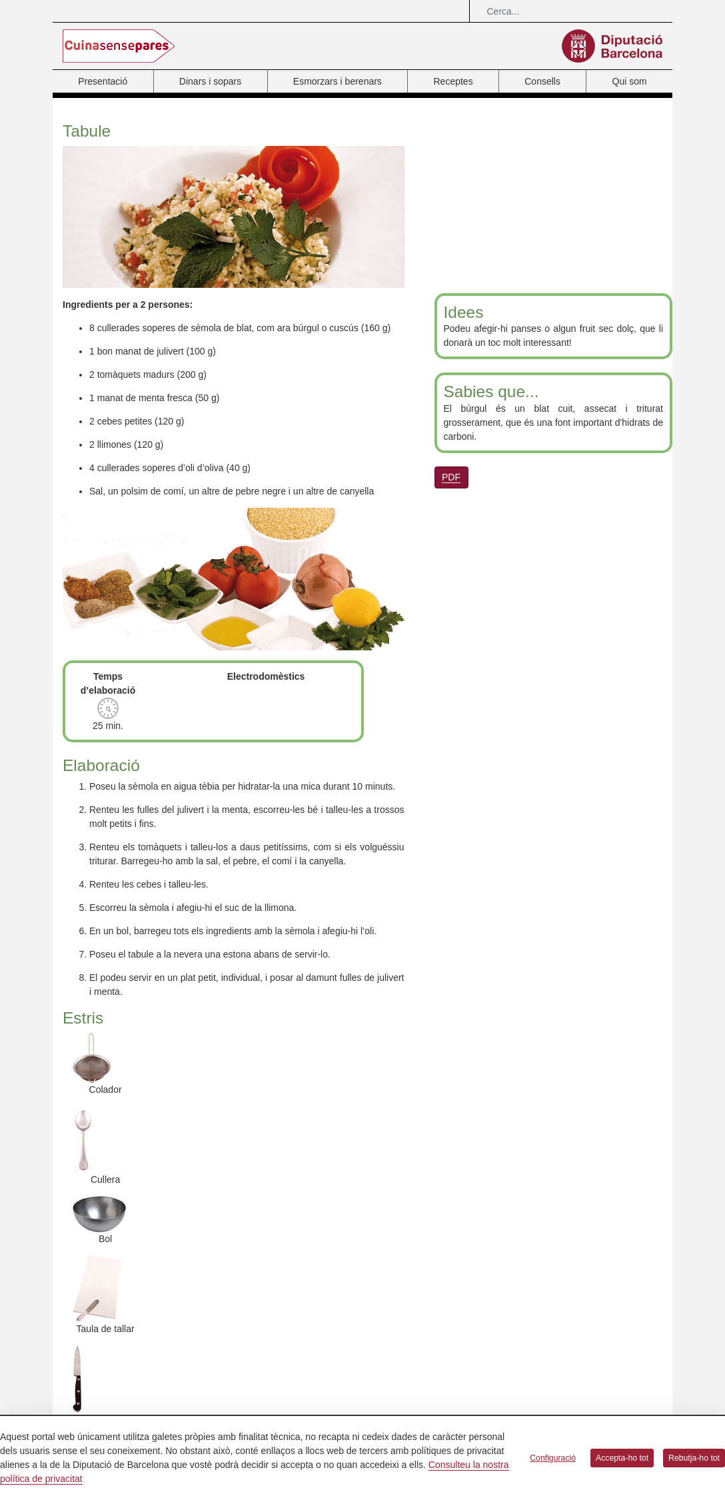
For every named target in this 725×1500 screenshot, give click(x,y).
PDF (451, 477)
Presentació (102, 81)
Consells (542, 81)
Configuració (553, 1458)
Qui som (629, 81)
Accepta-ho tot (622, 1458)
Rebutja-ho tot (694, 1458)
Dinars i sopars (210, 81)
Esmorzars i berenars (337, 81)
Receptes (452, 81)
